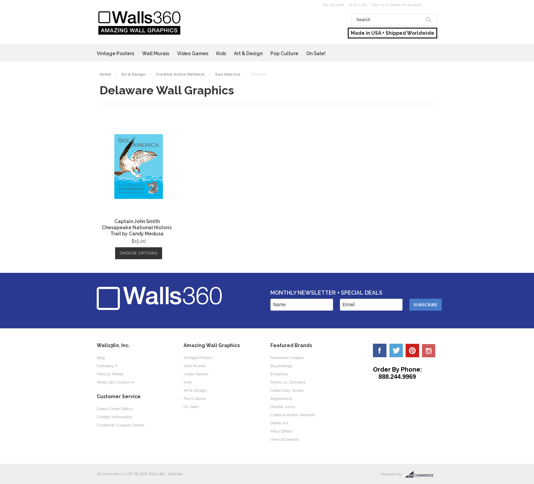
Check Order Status (115, 408)
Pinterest (412, 350)
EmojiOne (279, 374)
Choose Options (139, 253)
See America (227, 74)
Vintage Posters (115, 53)
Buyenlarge (281, 365)
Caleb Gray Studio (287, 390)
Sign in (378, 5)
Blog (101, 357)
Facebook (380, 350)
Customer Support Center (120, 425)
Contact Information (114, 417)
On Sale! (316, 53)
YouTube (429, 350)
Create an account (406, 5)
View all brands (284, 439)
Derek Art (279, 423)
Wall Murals (155, 53)
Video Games (192, 53)
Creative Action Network (180, 74)
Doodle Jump (282, 406)
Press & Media (110, 374)
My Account (333, 5)
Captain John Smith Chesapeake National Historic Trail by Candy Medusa (137, 227)
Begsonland (281, 398)
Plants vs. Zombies (287, 382)
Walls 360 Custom (114, 382)
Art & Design (248, 53)
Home (105, 74)
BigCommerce (421, 474)
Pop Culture (284, 53)
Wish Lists (358, 5)
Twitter (396, 350)
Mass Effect (281, 431)
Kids (221, 53)
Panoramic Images (287, 357)
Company (105, 365)
